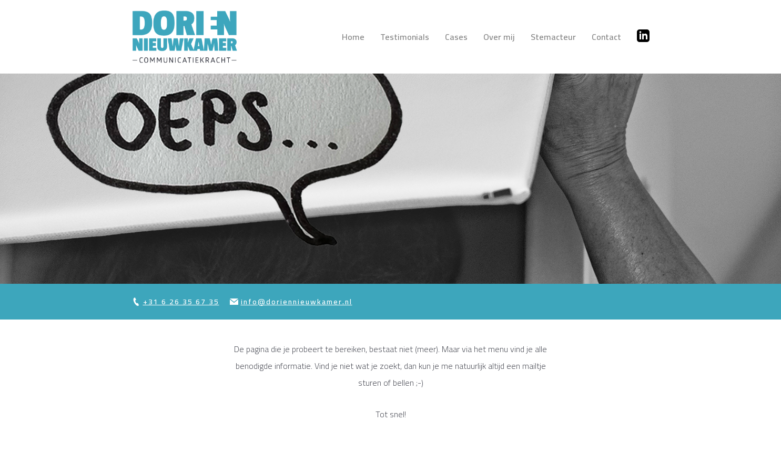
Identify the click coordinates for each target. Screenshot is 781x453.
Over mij (499, 37)
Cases (456, 37)
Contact (606, 37)
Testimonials (404, 37)
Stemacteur (553, 37)
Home (353, 37)
